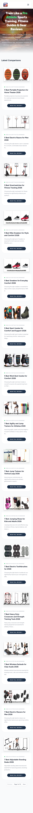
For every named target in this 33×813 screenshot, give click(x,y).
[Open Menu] (28, 5)
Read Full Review (16, 105)
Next (24, 784)
